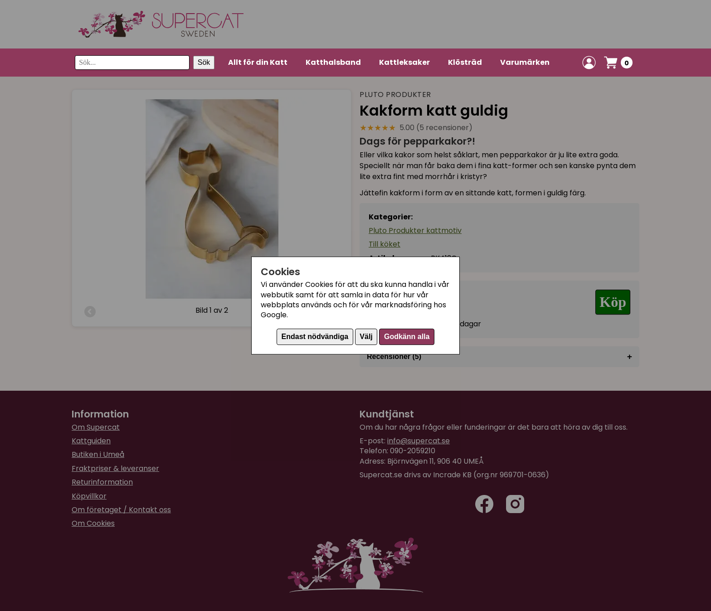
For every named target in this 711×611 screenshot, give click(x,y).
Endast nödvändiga (315, 336)
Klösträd (465, 62)
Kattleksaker (404, 62)
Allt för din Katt (257, 62)
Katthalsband (333, 62)
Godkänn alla (406, 336)
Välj (366, 336)
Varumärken (525, 62)
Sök (204, 62)
